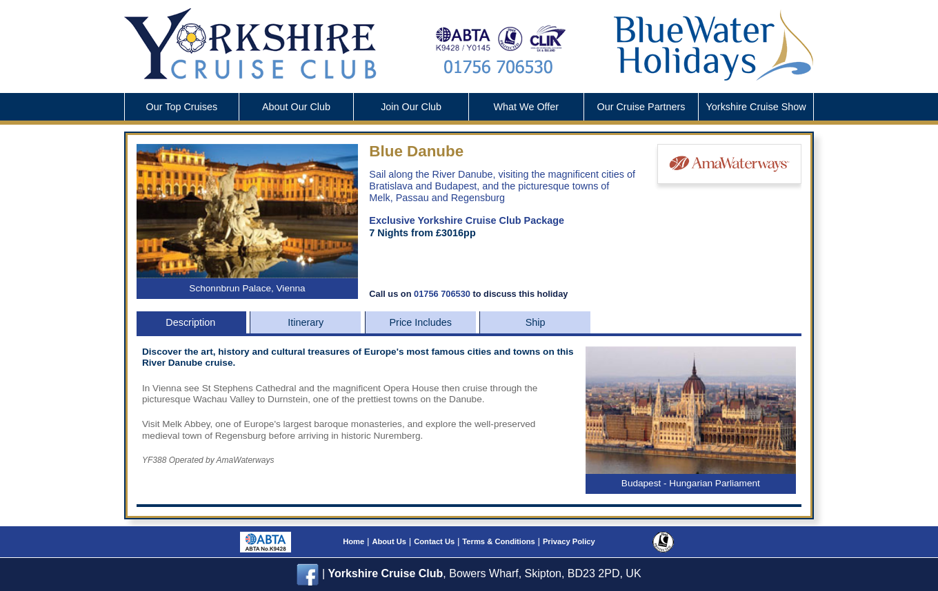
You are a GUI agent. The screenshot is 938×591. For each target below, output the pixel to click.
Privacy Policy (569, 541)
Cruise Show (756, 106)
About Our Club (296, 106)
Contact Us (434, 541)
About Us (389, 541)
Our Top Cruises (181, 106)
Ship (536, 322)
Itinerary (305, 322)
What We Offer (526, 106)
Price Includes (421, 322)
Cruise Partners (641, 106)
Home (353, 541)
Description (190, 322)
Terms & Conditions (498, 541)
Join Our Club (411, 106)
